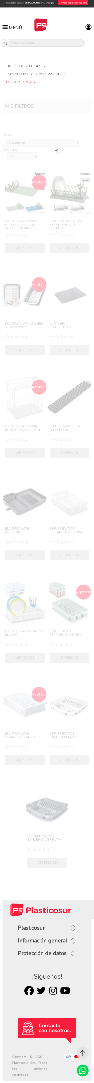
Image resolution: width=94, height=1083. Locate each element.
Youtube (65, 990)
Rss (53, 990)
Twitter (41, 990)
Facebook (29, 990)
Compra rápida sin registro (73, 2)
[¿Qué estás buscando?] (43, 43)
